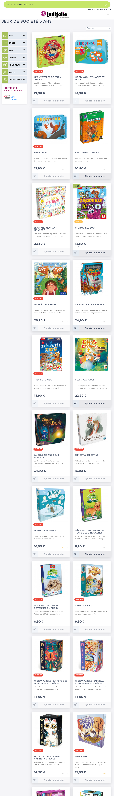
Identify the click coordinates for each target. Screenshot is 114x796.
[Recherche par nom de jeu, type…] (57, 4)
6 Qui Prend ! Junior (87, 153)
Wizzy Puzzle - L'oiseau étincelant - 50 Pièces (89, 682)
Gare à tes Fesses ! (46, 304)
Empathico (40, 153)
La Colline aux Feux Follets (46, 456)
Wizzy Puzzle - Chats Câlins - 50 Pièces (47, 757)
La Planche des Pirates (89, 304)
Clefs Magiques (84, 380)
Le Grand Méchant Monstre (45, 229)
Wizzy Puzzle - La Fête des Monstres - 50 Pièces (50, 682)
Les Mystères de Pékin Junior (47, 78)
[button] (14, 35)
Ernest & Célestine (86, 455)
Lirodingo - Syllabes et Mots (90, 78)
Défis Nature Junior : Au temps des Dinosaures (90, 531)
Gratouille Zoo (85, 228)
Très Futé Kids (43, 380)
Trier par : (99, 28)
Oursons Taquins (45, 530)
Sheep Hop (81, 756)
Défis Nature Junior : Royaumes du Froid (47, 607)
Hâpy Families (83, 606)
